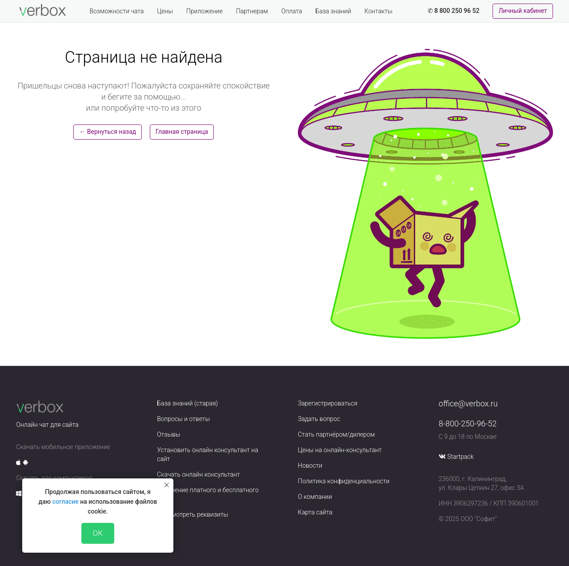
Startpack (460, 456)
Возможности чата (116, 11)
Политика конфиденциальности (343, 481)
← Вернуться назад (107, 131)
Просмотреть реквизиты (192, 514)
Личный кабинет (522, 10)
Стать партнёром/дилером (336, 434)
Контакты (379, 11)
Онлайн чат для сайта (47, 424)
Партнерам (252, 11)
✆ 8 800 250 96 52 (454, 10)
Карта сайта (315, 512)
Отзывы (168, 434)
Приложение (204, 11)
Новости (310, 465)
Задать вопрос (319, 418)
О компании (315, 496)
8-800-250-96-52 (468, 423)
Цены (165, 11)
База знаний (333, 11)
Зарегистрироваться (327, 403)
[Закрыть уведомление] (166, 485)
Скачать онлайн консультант (198, 474)
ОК (98, 533)
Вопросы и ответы (183, 418)
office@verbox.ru (468, 403)
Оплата (291, 11)
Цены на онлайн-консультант (340, 450)
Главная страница (182, 131)
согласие (65, 501)
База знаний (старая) (187, 403)
